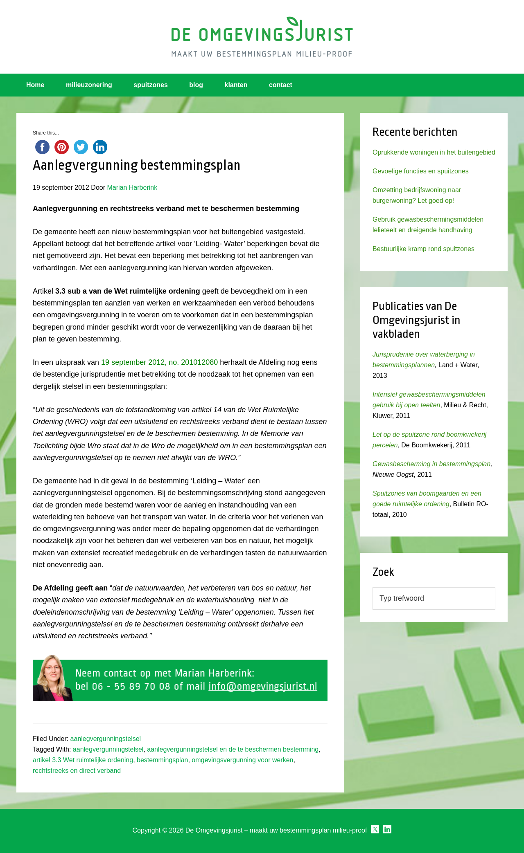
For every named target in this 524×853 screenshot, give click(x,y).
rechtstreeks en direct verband (77, 770)
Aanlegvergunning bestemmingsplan (137, 165)
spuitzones (150, 84)
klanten (236, 84)
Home (35, 84)
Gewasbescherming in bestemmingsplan (431, 463)
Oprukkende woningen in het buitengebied (434, 152)
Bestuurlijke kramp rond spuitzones (423, 248)
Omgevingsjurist (262, 36)
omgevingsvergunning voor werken (242, 759)
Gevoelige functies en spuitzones (421, 171)
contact (280, 84)
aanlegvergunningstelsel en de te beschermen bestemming (232, 749)
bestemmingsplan (162, 759)
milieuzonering (89, 84)
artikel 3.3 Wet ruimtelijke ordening (83, 759)
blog (196, 84)
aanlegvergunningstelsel (105, 738)
